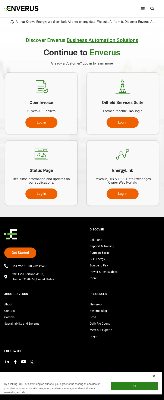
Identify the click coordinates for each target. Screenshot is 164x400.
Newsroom (97, 304)
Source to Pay (99, 265)
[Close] (153, 376)
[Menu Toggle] (143, 8)
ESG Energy (97, 259)
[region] (81, 385)
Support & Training (102, 246)
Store (93, 278)
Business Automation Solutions (102, 40)
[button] (152, 8)
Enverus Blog (98, 310)
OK (134, 386)
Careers (9, 317)
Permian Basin (99, 252)
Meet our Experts (101, 330)
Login (93, 336)
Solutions (96, 240)
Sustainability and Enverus (21, 323)
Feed (93, 317)
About (8, 304)
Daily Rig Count (100, 323)
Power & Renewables (103, 271)
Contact (9, 310)
